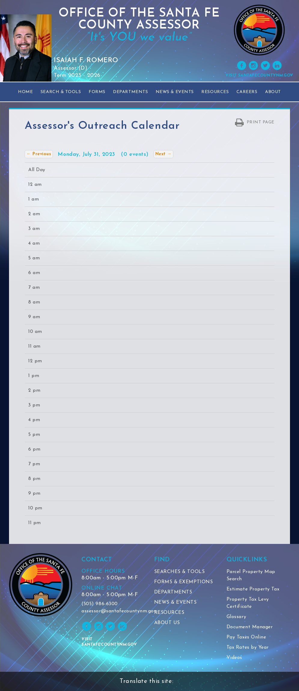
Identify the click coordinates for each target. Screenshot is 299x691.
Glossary (236, 616)
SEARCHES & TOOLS (179, 571)
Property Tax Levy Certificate (248, 603)
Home (25, 92)
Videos (234, 657)
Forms (97, 92)
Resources (215, 92)
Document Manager (250, 627)
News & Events (175, 92)
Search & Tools (61, 92)
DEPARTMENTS (173, 592)
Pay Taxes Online (246, 637)
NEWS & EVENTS (175, 602)
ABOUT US (167, 622)
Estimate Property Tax (253, 589)
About (273, 92)
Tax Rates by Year (248, 647)
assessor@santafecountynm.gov (113, 611)
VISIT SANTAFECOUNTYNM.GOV (259, 75)
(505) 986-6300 (99, 604)
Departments (130, 92)
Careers (247, 92)
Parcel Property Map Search (251, 575)
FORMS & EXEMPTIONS (183, 582)
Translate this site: (146, 681)
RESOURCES (169, 612)
